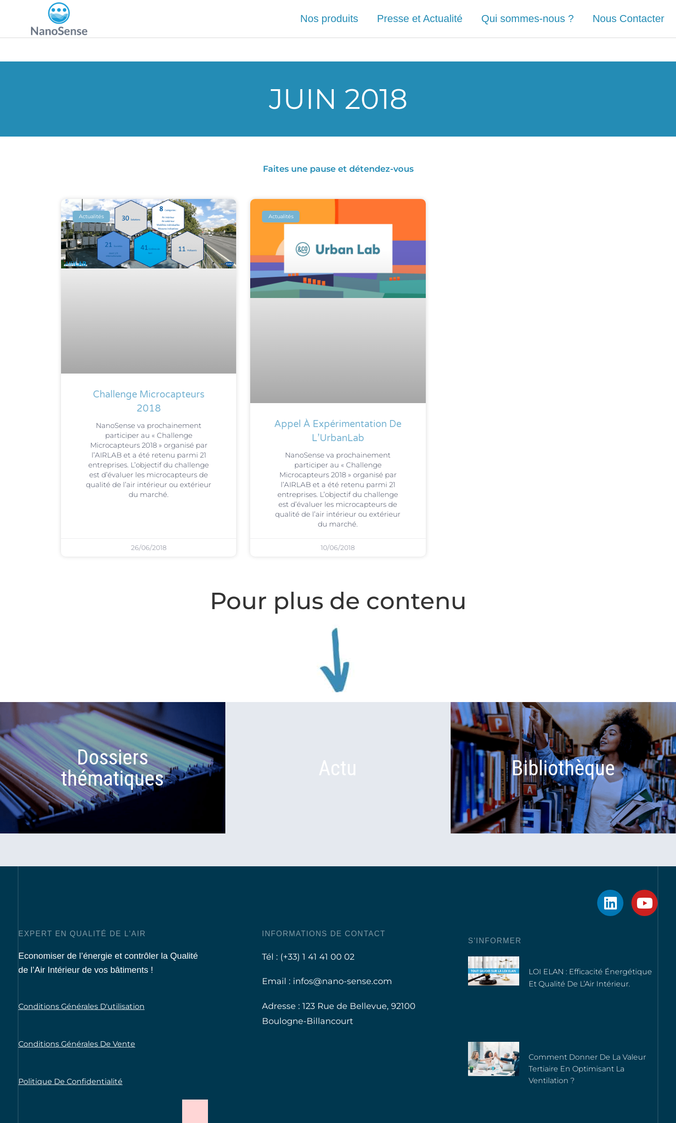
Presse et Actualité (419, 18)
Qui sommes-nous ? (527, 18)
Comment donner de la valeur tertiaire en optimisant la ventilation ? (592, 1068)
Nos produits (329, 18)
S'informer (495, 941)
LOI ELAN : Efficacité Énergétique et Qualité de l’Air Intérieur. (584, 983)
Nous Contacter (628, 18)
